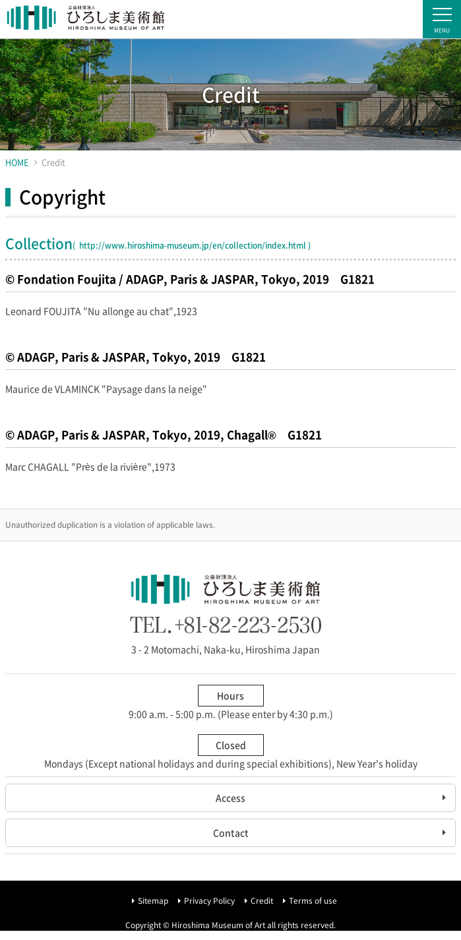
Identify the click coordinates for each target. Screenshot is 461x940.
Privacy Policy (209, 900)
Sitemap (153, 900)
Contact (231, 832)
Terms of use (313, 900)
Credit (262, 900)
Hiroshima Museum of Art (85, 19)
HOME (16, 162)
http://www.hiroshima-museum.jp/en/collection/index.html (191, 245)
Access (230, 797)
